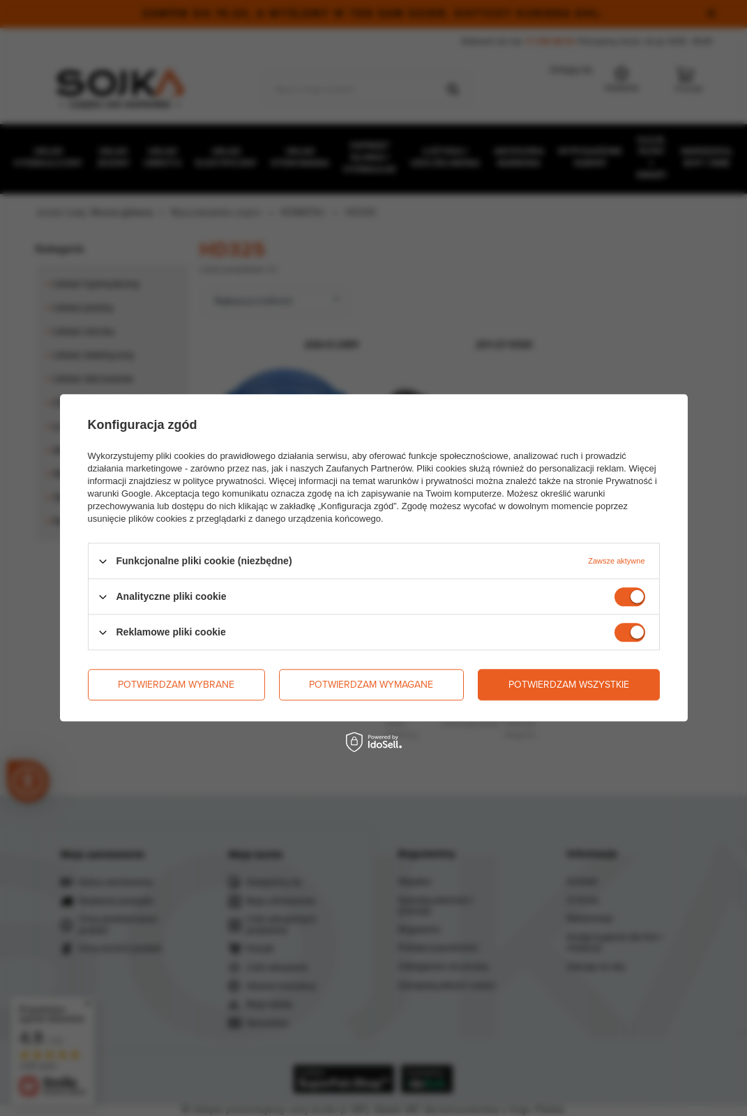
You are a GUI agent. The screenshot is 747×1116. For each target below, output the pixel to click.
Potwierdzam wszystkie (568, 685)
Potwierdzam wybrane (176, 685)
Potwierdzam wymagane (371, 685)
